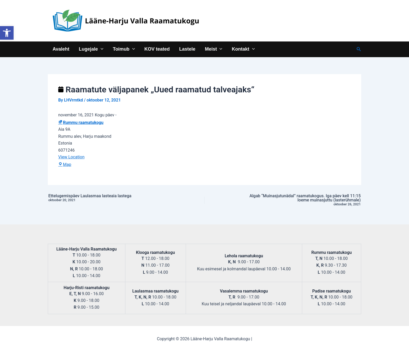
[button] (7, 33)
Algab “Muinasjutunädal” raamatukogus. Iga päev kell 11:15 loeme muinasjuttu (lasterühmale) (301, 200)
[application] (100, 48)
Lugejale (91, 48)
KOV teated (157, 48)
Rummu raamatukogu (80, 122)
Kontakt (242, 48)
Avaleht (60, 48)
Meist (213, 48)
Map (64, 164)
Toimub (124, 48)
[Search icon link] (359, 49)
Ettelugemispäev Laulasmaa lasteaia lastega (108, 198)
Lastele (187, 48)
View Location (71, 156)
